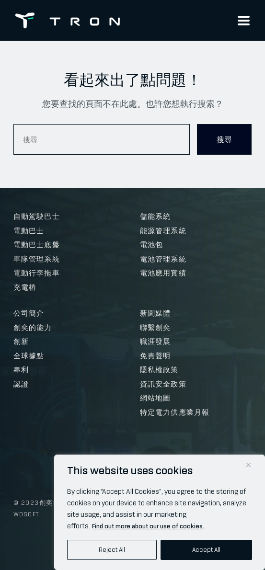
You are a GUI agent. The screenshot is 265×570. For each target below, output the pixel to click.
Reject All (112, 550)
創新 (21, 341)
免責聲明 (155, 356)
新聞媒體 (155, 313)
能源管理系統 (163, 231)
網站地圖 (155, 398)
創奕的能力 (32, 327)
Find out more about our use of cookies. (148, 526)
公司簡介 (29, 313)
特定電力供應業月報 (175, 412)
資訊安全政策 (163, 384)
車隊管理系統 (36, 259)
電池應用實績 (163, 273)
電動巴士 (29, 231)
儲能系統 (155, 216)
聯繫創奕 (155, 327)
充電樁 (25, 287)
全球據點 (29, 356)
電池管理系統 (163, 259)
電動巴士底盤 (36, 244)
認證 (21, 384)
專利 (21, 369)
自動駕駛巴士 (36, 216)
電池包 (151, 244)
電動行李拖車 (36, 273)
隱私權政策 (159, 369)
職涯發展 (155, 341)
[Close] (248, 465)
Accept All (206, 550)
